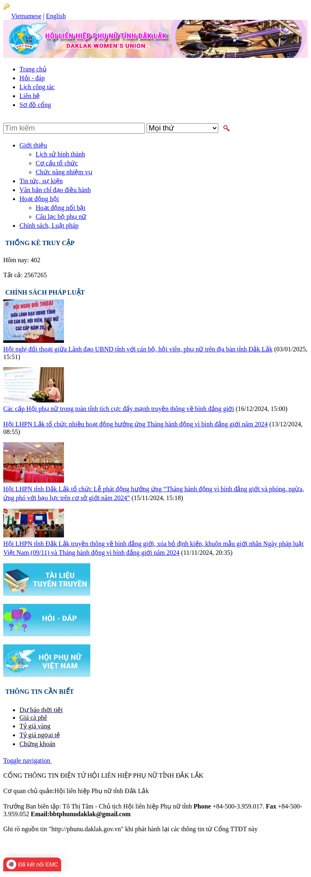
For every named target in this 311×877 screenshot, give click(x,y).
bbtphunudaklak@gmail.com (170, 814)
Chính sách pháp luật (45, 292)
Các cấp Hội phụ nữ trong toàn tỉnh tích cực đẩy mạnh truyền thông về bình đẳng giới (118, 408)
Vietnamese (26, 16)
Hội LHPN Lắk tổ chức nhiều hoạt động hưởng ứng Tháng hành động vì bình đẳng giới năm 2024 (135, 424)
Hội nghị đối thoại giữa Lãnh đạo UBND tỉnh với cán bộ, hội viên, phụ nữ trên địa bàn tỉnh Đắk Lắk (138, 349)
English (56, 16)
